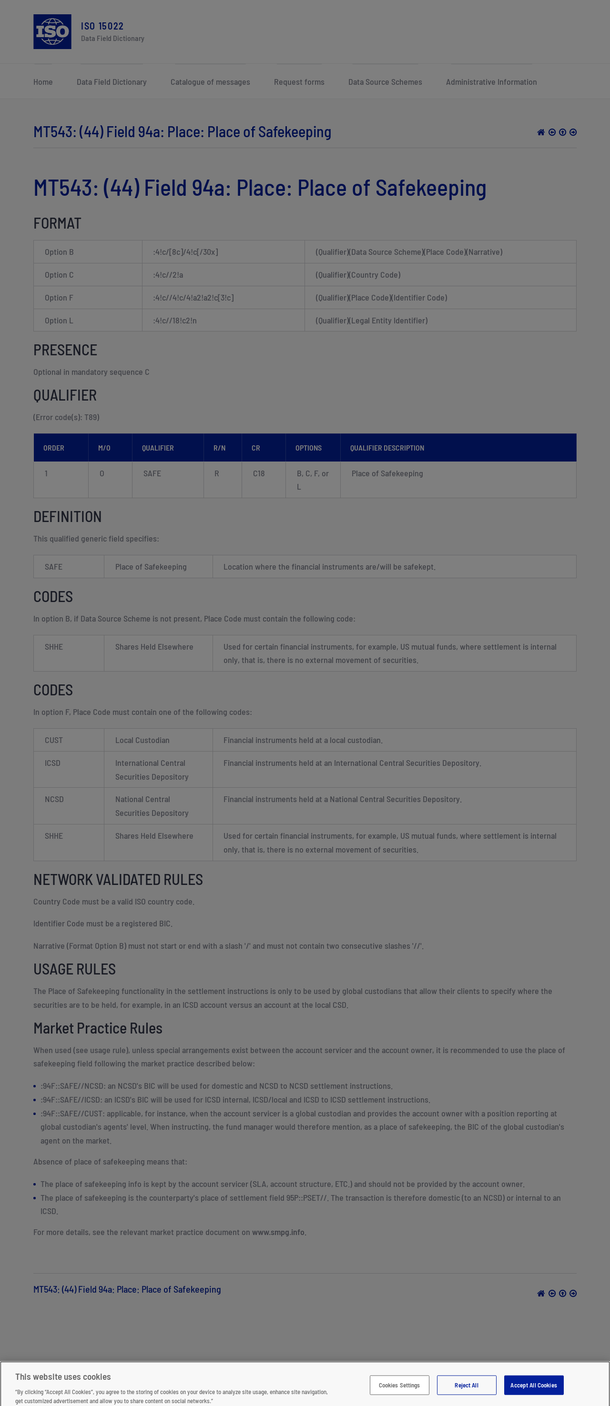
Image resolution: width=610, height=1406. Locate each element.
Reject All (466, 1391)
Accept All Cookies (533, 1391)
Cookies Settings (399, 1391)
